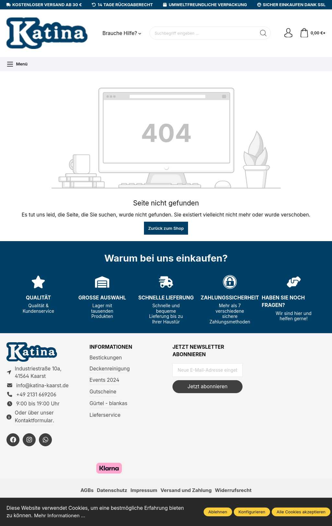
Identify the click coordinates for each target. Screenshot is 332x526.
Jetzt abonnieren (207, 386)
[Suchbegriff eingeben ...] (202, 33)
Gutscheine (102, 392)
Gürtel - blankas (108, 403)
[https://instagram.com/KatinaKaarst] (29, 440)
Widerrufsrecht (235, 491)
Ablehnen (217, 511)
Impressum (143, 491)
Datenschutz (110, 491)
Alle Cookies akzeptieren (301, 511)
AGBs (85, 491)
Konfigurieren (252, 511)
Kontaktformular (34, 421)
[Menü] (17, 64)
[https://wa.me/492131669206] (45, 440)
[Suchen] (262, 33)
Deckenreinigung (109, 369)
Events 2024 (104, 380)
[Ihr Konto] (288, 33)
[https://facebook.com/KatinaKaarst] (12, 440)
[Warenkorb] (312, 33)
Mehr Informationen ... (60, 516)
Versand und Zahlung (186, 491)
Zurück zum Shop (166, 228)
